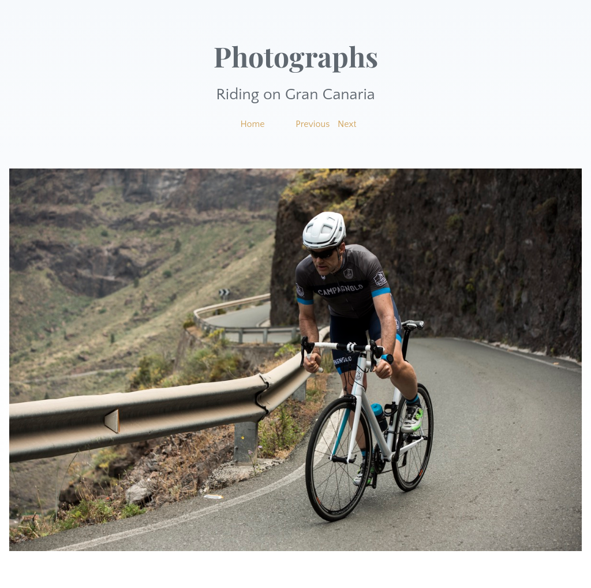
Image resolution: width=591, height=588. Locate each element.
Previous (313, 124)
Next (347, 124)
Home (252, 124)
